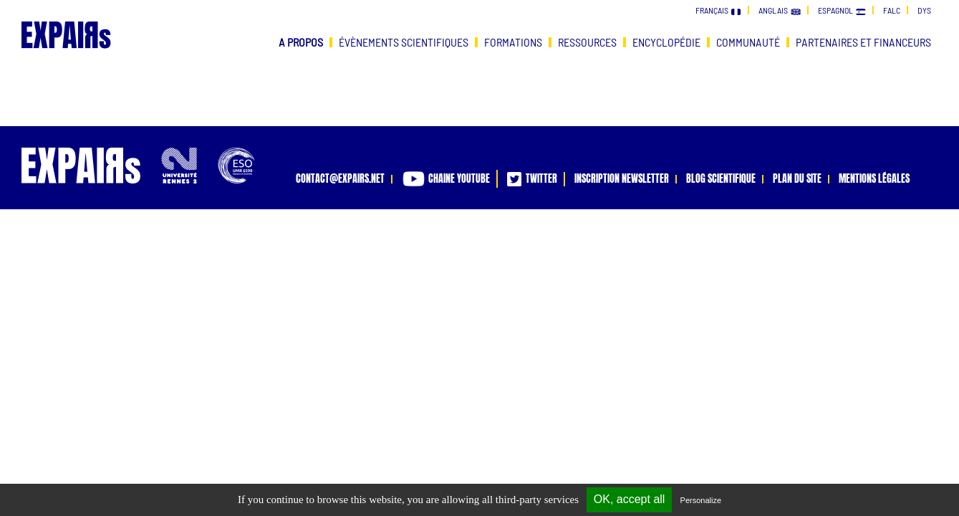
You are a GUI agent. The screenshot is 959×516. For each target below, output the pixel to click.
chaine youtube (446, 178)
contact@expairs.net (340, 178)
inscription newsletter (621, 178)
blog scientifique (721, 178)
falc (891, 10)
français (718, 10)
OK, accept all (629, 499)
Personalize (700, 500)
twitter (532, 178)
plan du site (797, 178)
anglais (779, 10)
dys (924, 10)
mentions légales (874, 178)
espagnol (842, 10)
